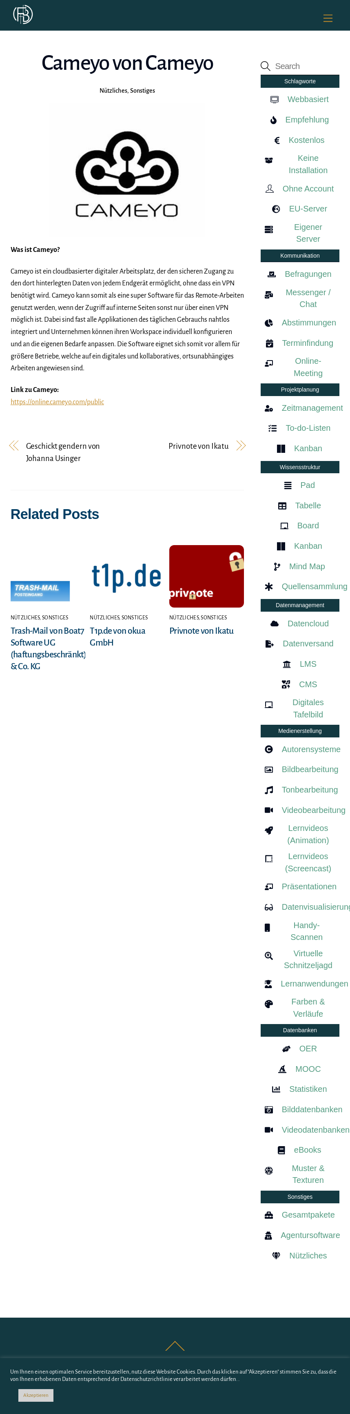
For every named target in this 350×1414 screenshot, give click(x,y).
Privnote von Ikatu (198, 446)
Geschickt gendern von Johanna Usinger (63, 452)
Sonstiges (142, 90)
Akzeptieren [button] (36, 1395)
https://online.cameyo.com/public (57, 402)
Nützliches (113, 90)
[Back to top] (175, 1350)
